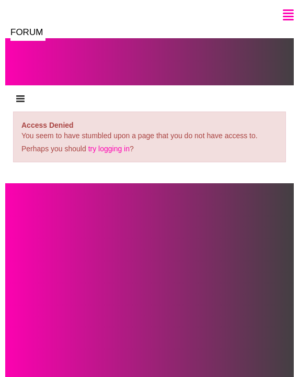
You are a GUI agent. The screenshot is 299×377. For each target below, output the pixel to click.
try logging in (109, 149)
